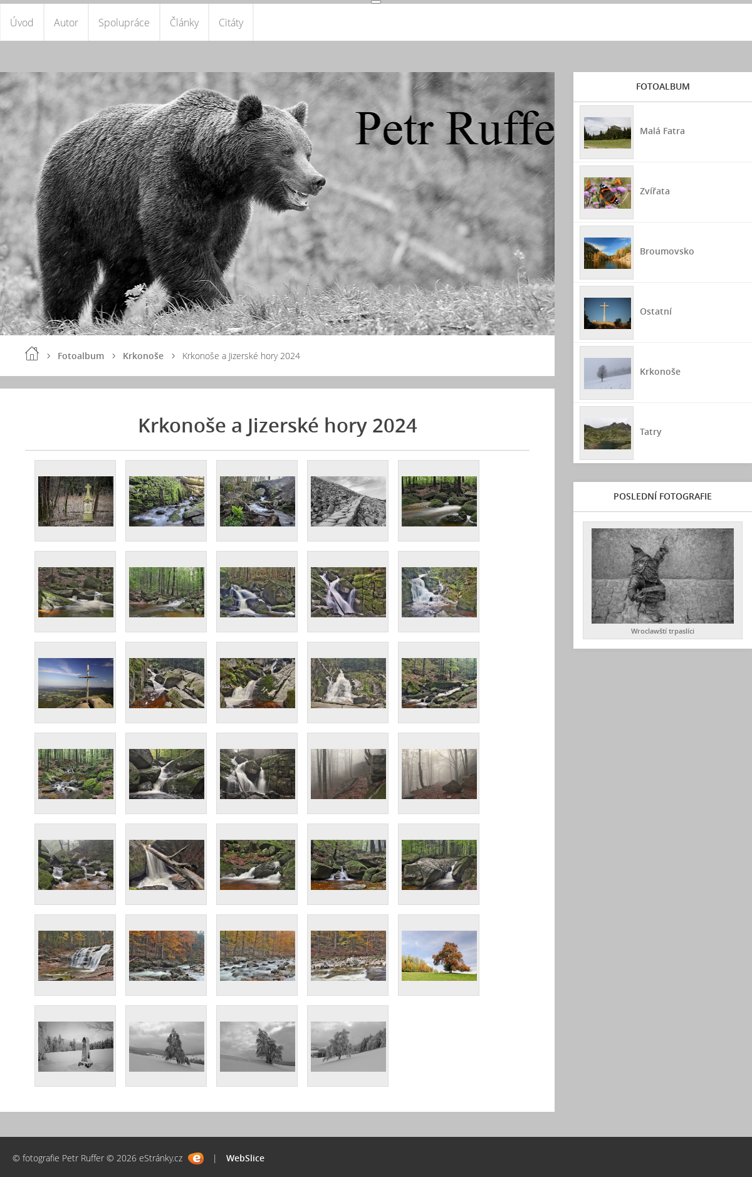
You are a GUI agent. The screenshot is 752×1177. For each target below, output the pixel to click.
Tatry (651, 431)
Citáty (231, 22)
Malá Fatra (662, 131)
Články (184, 22)
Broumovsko (667, 251)
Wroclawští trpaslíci (662, 631)
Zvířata (655, 191)
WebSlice (245, 1158)
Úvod (22, 22)
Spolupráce (124, 22)
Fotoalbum (81, 356)
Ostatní (656, 311)
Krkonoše (143, 356)
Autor (66, 22)
